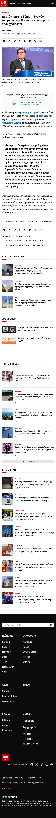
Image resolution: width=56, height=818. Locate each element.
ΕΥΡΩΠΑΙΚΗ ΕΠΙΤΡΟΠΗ (23, 236)
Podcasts (28, 720)
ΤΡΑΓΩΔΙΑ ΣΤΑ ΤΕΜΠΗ (33, 241)
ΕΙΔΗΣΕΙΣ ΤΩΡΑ (39, 245)
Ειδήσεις (13, 3)
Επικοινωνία (6, 788)
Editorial (6, 720)
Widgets (27, 733)
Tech (4, 661)
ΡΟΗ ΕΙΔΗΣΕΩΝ (10, 364)
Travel (26, 684)
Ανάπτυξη (27, 642)
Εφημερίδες (30, 727)
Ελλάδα (6, 642)
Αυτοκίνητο (8, 701)
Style (5, 684)
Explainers (7, 730)
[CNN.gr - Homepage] (3, 3)
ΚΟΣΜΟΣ (5, 12)
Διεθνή (26, 661)
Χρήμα (26, 647)
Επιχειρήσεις (29, 651)
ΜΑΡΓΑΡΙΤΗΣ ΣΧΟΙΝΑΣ (12, 241)
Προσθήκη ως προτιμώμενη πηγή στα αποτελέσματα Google (27, 103)
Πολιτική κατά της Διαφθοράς (32, 783)
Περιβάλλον (8, 666)
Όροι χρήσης (7, 778)
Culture (5, 691)
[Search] (51, 625)
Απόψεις (6, 725)
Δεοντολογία (20, 778)
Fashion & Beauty (10, 696)
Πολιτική (21, 3)
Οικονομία (31, 3)
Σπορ (4, 656)
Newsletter (28, 738)
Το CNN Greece (30, 743)
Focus (6, 714)
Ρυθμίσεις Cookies (34, 778)
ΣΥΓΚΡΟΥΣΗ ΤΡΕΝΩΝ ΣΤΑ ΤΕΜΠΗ (16, 245)
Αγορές (26, 656)
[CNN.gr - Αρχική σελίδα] (5, 757)
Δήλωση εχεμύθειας (10, 783)
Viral (4, 671)
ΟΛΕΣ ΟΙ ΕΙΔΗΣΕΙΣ (28, 462)
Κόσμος (6, 647)
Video (26, 714)
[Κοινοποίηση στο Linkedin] (30, 40)
